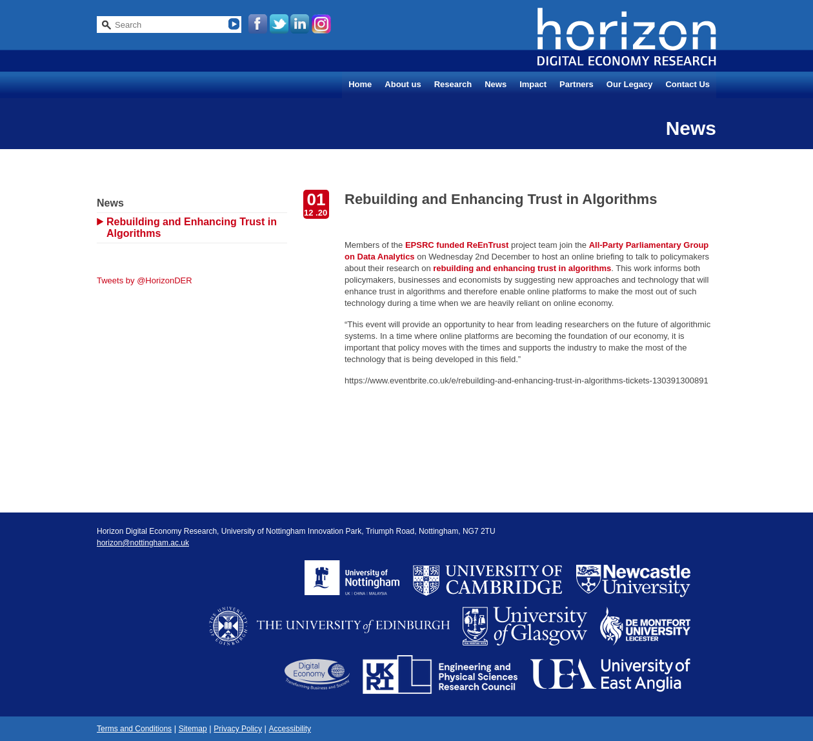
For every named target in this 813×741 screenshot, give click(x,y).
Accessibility (290, 728)
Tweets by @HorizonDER (144, 280)
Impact (533, 84)
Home (360, 84)
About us (403, 84)
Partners (576, 84)
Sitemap (193, 728)
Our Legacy (630, 84)
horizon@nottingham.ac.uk (143, 542)
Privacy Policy (238, 728)
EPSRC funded (435, 245)
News (496, 84)
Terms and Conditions (134, 728)
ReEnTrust (487, 245)
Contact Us (687, 84)
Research (453, 84)
